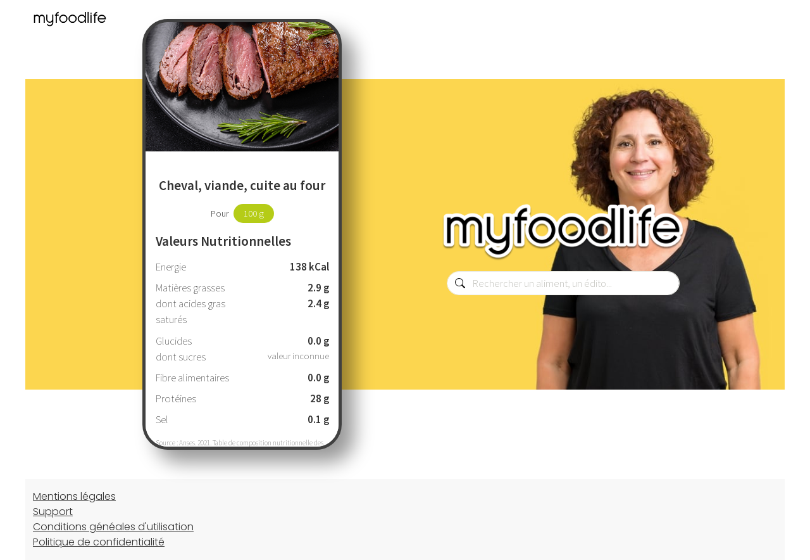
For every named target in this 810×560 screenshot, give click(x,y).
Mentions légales (74, 496)
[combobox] (563, 283)
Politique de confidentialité (99, 542)
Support (53, 511)
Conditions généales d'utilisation (113, 526)
